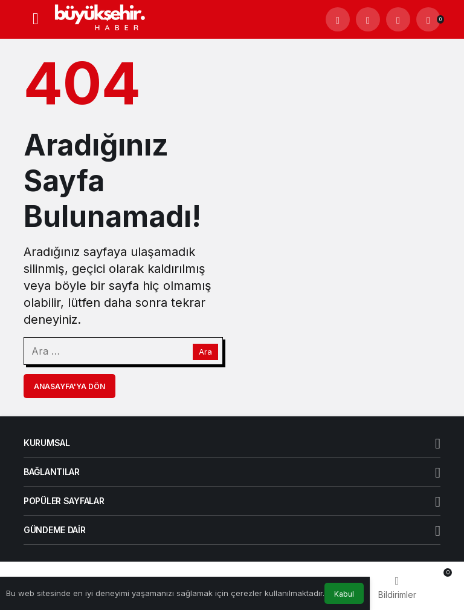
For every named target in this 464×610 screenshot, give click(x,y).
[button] (368, 19)
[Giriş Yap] (398, 19)
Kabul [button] (344, 594)
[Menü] (36, 19)
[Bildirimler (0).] (428, 19)
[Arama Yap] (338, 19)
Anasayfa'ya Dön (69, 386)
